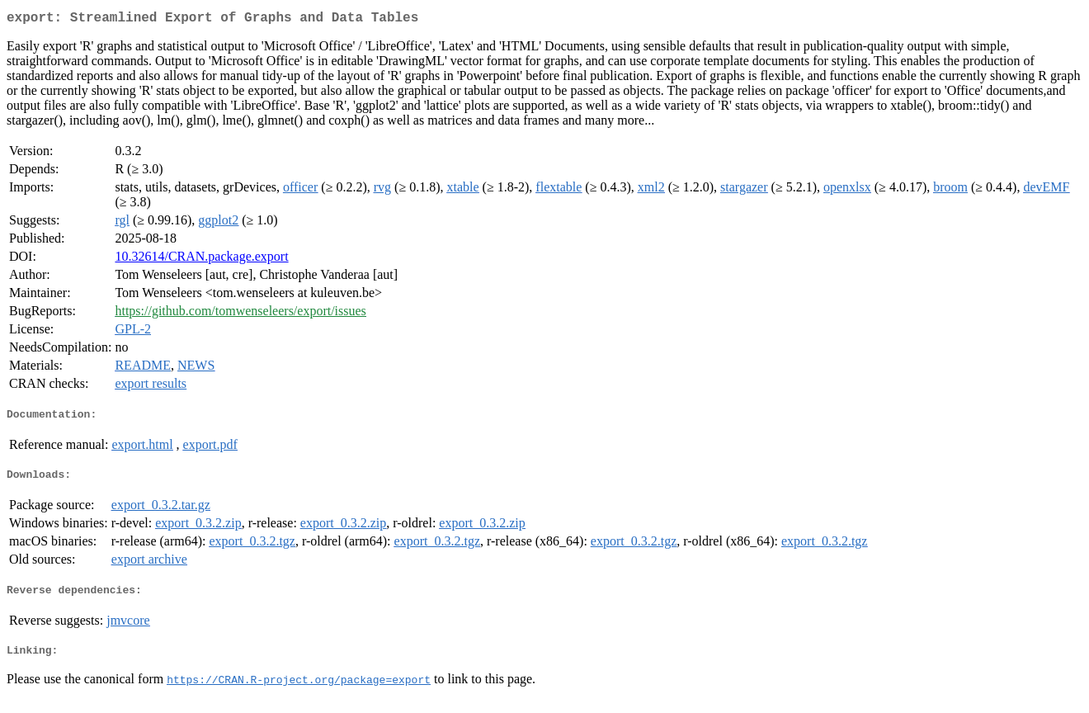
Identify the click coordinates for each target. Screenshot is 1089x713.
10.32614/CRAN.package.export (201, 260)
